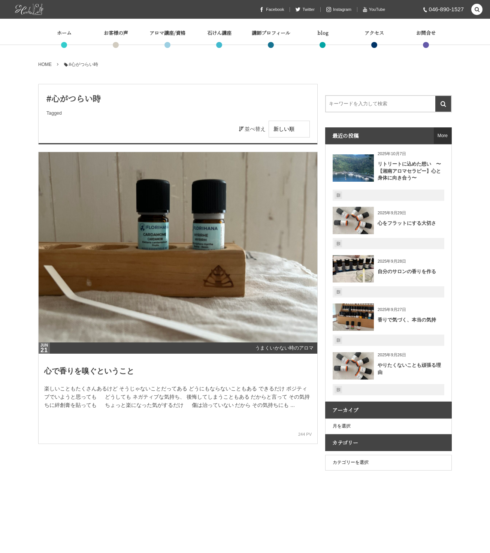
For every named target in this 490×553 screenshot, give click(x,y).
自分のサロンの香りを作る (407, 271)
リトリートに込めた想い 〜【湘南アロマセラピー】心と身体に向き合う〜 (409, 170)
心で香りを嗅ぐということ (89, 371)
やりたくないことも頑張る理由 (409, 368)
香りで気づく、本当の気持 (407, 320)
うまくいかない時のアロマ (284, 348)
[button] (477, 10)
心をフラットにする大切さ (407, 223)
